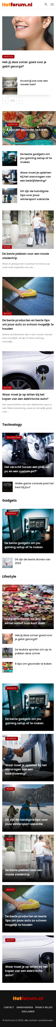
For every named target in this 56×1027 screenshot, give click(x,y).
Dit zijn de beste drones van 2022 (32, 561)
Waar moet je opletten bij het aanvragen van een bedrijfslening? (35, 176)
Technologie (13, 437)
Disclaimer (28, 1011)
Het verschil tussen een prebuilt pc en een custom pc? (26, 469)
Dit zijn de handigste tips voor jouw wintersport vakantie (34, 195)
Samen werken (24, 1007)
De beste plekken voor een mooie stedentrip (25, 256)
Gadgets (11, 513)
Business (11, 738)
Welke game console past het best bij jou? (34, 485)
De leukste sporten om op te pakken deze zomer (33, 651)
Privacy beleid (43, 1007)
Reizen (7, 247)
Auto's (7, 313)
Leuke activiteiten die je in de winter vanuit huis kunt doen (24, 621)
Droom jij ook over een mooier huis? (34, 82)
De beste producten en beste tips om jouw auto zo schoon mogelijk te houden (28, 324)
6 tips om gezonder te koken (27, 130)
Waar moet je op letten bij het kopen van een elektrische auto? (25, 397)
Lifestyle (8, 56)
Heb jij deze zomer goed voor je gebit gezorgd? (24, 64)
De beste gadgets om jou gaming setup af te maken (36, 158)
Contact (9, 1007)
